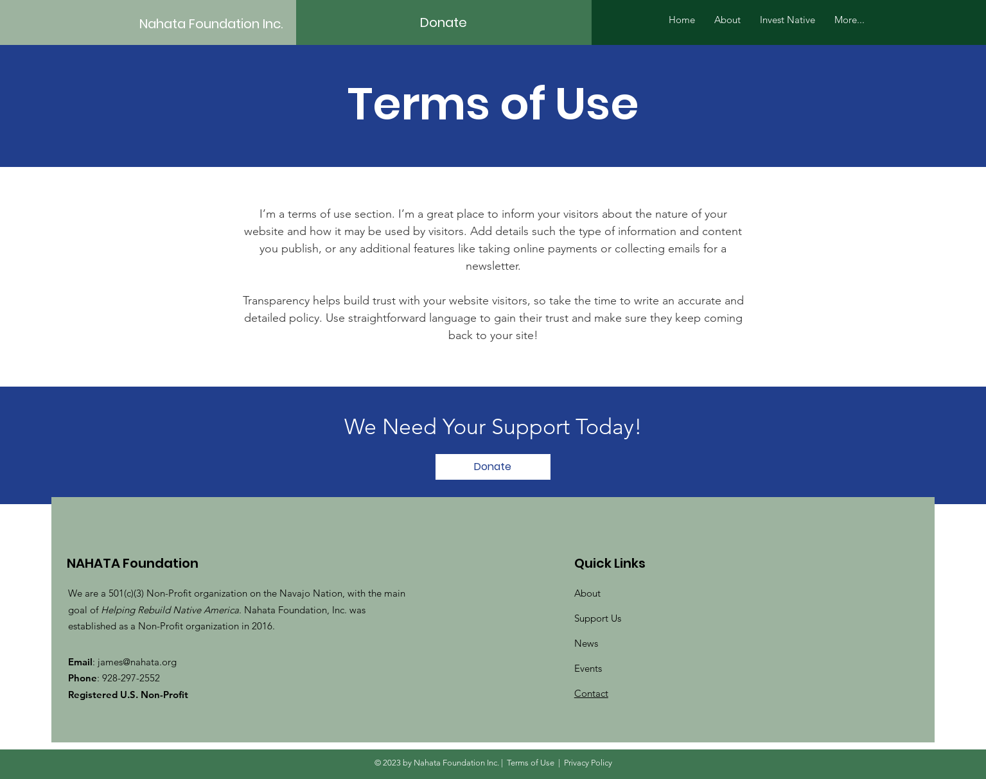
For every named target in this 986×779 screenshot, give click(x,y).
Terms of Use (530, 762)
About (587, 593)
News (586, 643)
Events (588, 668)
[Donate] (443, 22)
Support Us (597, 618)
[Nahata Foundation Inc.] (219, 24)
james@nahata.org (137, 662)
